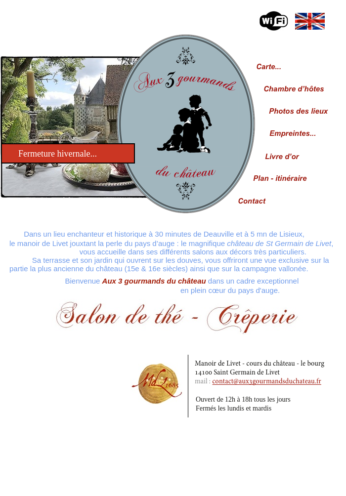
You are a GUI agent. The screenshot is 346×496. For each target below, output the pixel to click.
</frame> (37, 28)
